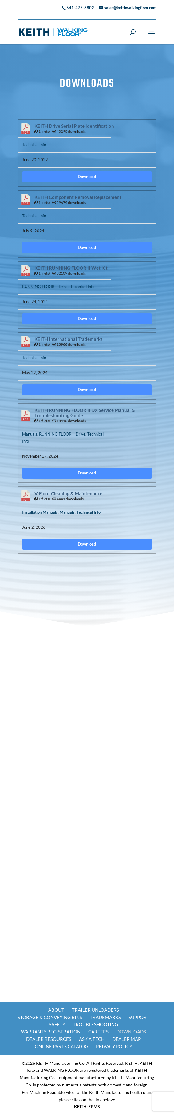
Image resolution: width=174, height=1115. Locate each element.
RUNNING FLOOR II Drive (45, 286)
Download (87, 176)
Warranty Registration (51, 1031)
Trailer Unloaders (95, 1010)
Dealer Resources (48, 1039)
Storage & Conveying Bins (50, 1017)
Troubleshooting (95, 1024)
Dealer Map (126, 1039)
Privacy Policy (114, 1046)
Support (139, 1017)
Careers (98, 1031)
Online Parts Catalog (61, 1046)
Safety (57, 1024)
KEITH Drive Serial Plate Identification (74, 126)
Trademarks (105, 1017)
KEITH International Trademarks (68, 339)
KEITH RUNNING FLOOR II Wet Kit (71, 268)
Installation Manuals (40, 512)
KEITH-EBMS (87, 1106)
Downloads (131, 1031)
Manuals (29, 434)
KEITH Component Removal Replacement (77, 197)
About (56, 1010)
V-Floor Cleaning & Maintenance (68, 493)
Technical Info (34, 144)
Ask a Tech (92, 1039)
